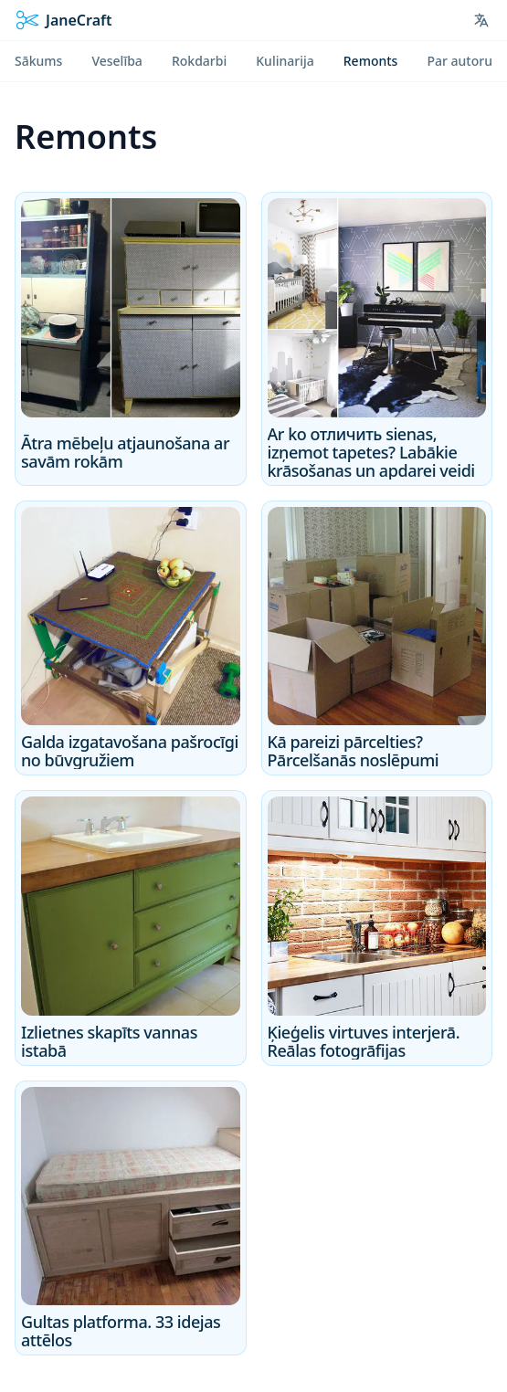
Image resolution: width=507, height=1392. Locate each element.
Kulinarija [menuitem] (284, 60)
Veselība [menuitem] (116, 60)
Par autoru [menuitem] (459, 60)
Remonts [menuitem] (370, 60)
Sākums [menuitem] (38, 60)
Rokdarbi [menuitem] (199, 60)
